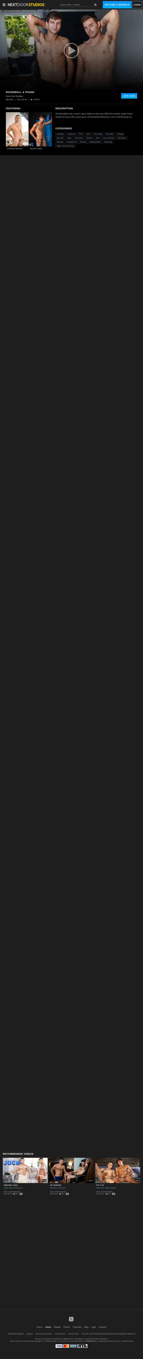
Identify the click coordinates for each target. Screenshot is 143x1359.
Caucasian (98, 134)
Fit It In (100, 1185)
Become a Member (117, 5)
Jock (88, 134)
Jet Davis (61, 1188)
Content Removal (127, 1341)
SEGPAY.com (91, 1341)
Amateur (60, 134)
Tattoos (89, 138)
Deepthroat (72, 142)
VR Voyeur (55, 1185)
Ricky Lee (18, 1188)
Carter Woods (14, 149)
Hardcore (71, 134)
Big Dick (60, 138)
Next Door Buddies (12, 1192)
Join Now (129, 96)
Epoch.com (22, 1341)
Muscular (79, 138)
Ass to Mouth (109, 138)
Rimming (108, 142)
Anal (98, 138)
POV (81, 134)
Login (137, 5)
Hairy (69, 138)
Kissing (83, 142)
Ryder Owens (9, 1188)
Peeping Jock (11, 1185)
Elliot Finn (36, 149)
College (120, 134)
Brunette (110, 134)
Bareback (122, 138)
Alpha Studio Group (65, 146)
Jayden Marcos (110, 1188)
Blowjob (60, 142)
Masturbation (95, 142)
